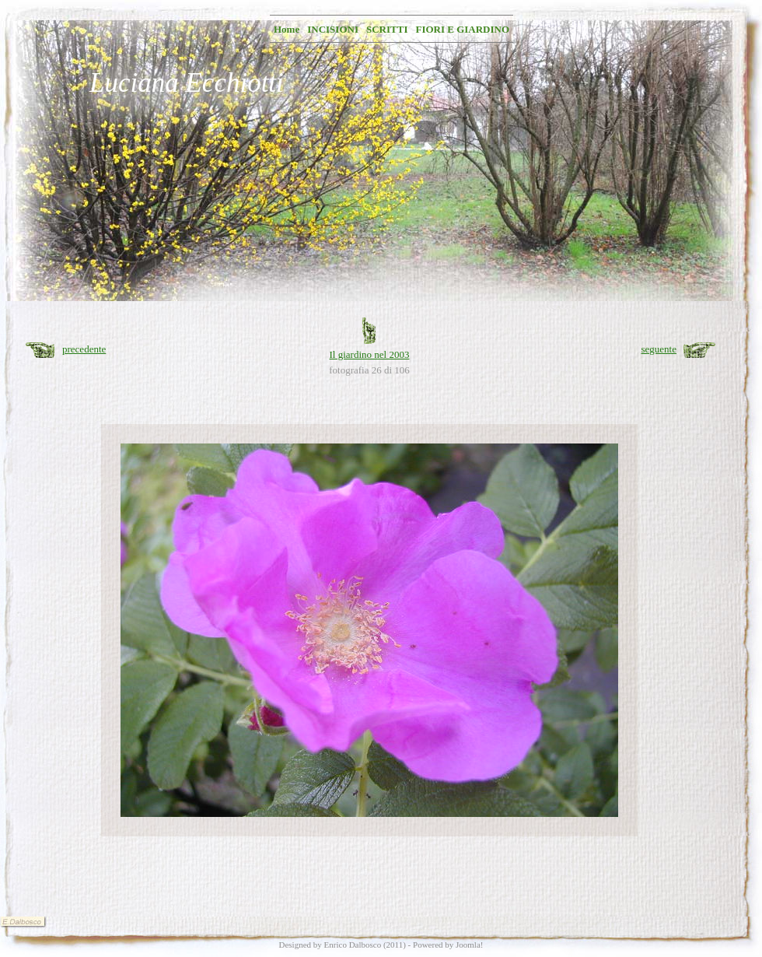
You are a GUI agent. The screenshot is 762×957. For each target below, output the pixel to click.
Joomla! (469, 944)
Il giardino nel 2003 (370, 354)
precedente (84, 349)
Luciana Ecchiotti (186, 83)
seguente (658, 349)
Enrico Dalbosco (353, 944)
